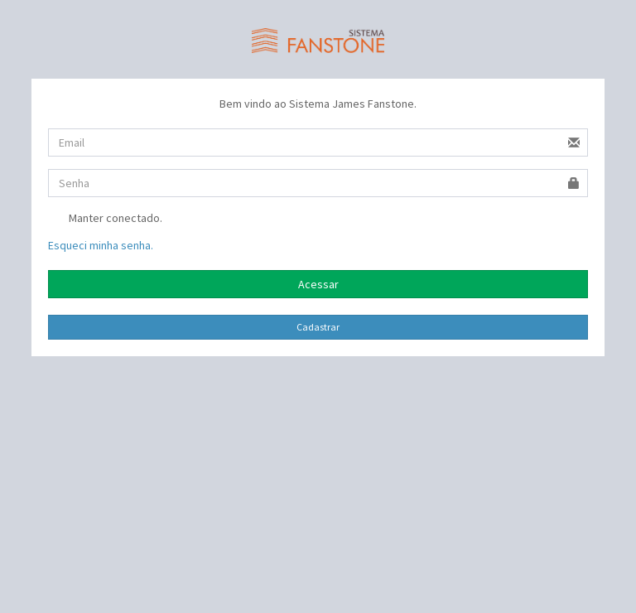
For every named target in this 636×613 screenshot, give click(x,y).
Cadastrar (318, 327)
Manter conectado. (105, 219)
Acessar (318, 284)
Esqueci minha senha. (100, 245)
